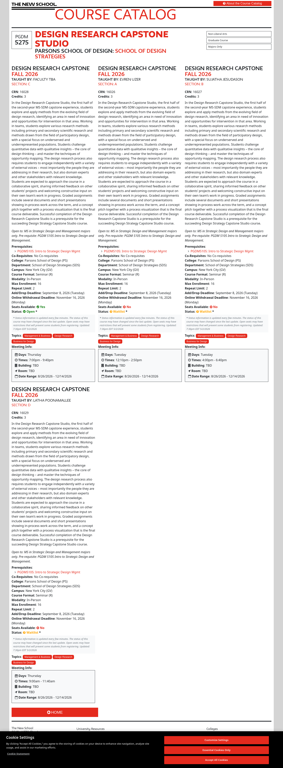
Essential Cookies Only (216, 750)
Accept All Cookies (216, 760)
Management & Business (37, 336)
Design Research (63, 336)
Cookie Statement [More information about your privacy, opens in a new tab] (18, 754)
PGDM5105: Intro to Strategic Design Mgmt (48, 251)
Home (55, 712)
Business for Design (23, 341)
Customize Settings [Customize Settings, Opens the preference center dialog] (217, 740)
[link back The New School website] (34, 4)
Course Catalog (115, 14)
